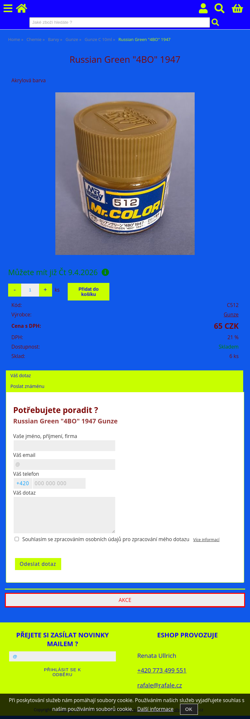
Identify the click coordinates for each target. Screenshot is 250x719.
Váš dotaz (20, 375)
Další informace (155, 709)
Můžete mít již (58, 272)
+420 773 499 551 (162, 670)
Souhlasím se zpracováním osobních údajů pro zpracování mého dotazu (105, 539)
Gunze (231, 314)
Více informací (206, 539)
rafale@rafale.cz (159, 685)
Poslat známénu (27, 386)
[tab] (124, 370)
